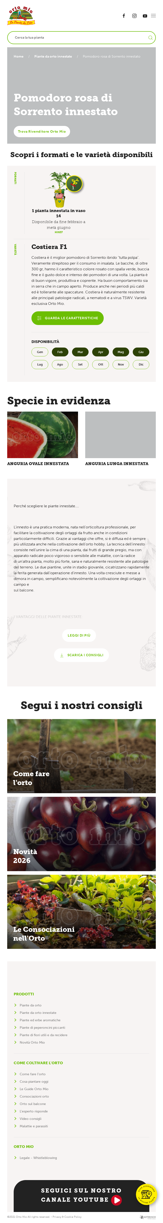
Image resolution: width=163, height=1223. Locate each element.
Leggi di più (79, 636)
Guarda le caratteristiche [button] (67, 318)
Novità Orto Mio (32, 1043)
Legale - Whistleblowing (38, 1159)
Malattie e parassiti (34, 1127)
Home (19, 56)
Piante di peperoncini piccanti (42, 1028)
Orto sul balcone (33, 1105)
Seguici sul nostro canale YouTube (81, 1197)
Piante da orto (31, 1006)
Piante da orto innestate (54, 56)
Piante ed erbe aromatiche (40, 1021)
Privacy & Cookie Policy (67, 1217)
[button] (153, 15)
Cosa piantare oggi (34, 1082)
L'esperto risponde (34, 1112)
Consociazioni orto (34, 1097)
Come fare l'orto (33, 1075)
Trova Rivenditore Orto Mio (42, 132)
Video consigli (30, 1119)
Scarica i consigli (81, 656)
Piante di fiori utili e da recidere (43, 1036)
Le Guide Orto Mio (34, 1090)
